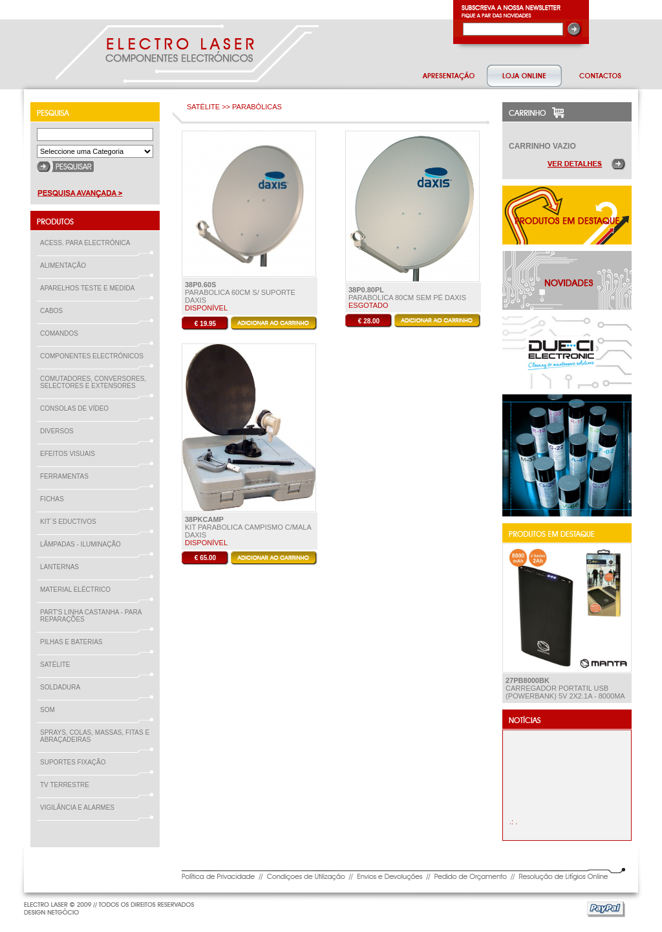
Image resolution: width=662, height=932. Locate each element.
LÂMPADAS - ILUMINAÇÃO (83, 544)
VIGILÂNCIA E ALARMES (80, 807)
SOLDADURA (62, 687)
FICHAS (54, 499)
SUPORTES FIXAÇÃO (75, 762)
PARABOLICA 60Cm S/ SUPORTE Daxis (240, 292)
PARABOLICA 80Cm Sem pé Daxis (407, 293)
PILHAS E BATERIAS (74, 641)
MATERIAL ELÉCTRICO (78, 589)
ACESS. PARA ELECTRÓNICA (87, 242)
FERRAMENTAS (67, 476)
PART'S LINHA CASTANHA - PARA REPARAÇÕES (91, 616)
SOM (50, 709)
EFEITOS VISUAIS (70, 453)
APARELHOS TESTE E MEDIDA (90, 288)
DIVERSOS (57, 431)
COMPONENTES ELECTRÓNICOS (94, 356)
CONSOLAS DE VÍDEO (77, 408)
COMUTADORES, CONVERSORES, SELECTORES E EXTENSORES (93, 382)
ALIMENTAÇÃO (65, 265)
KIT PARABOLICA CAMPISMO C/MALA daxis (248, 527)
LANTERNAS (59, 566)
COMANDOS (61, 333)
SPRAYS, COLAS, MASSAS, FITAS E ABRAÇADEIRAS (94, 736)
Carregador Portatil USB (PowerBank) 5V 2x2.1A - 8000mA (565, 688)
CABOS (54, 310)
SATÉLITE (58, 664)
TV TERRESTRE (67, 784)
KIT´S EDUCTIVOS (70, 521)
